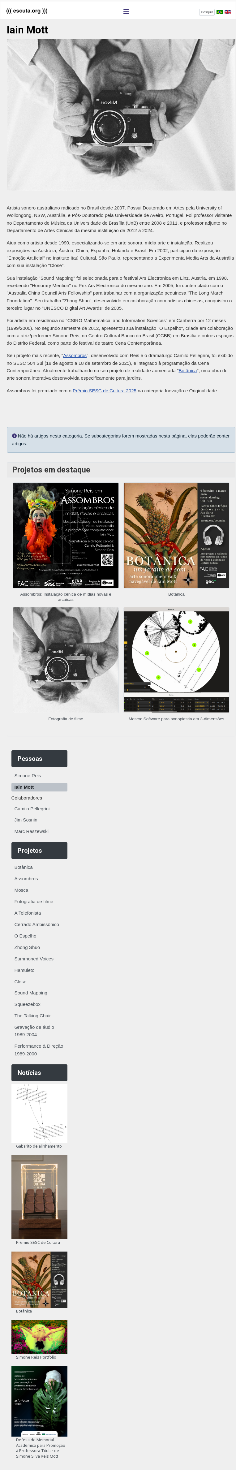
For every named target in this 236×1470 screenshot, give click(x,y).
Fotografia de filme (34, 901)
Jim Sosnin (26, 819)
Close (21, 981)
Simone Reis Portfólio (36, 1357)
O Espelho (25, 935)
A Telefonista (28, 913)
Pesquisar (189, 11)
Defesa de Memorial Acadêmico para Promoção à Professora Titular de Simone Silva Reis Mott (40, 1448)
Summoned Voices (34, 958)
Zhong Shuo (27, 947)
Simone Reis (28, 775)
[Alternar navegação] (126, 11)
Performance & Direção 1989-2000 (39, 1049)
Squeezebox (28, 1004)
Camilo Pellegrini (32, 808)
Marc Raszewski (32, 831)
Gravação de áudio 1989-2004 (34, 1030)
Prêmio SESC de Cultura (38, 1242)
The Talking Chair (33, 1015)
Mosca (21, 890)
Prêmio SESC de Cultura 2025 (104, 390)
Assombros (26, 878)
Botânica (24, 867)
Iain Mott (24, 787)
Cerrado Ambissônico (37, 924)
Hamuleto (25, 970)
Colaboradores (26, 797)
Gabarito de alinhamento (39, 1146)
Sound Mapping (31, 992)
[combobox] (207, 12)
